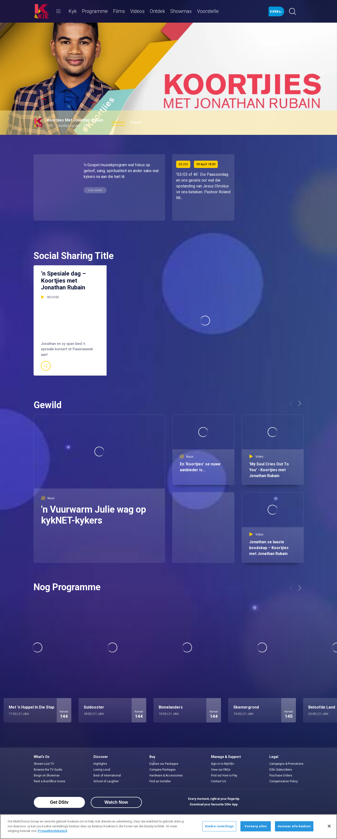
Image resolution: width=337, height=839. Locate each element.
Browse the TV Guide (48, 769)
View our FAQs (220, 769)
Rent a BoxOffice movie (49, 781)
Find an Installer (160, 781)
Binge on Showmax (47, 775)
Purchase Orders (280, 775)
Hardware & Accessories (166, 775)
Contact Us (218, 781)
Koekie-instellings (219, 826)
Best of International (107, 775)
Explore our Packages (163, 763)
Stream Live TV (44, 763)
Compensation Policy (283, 781)
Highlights (100, 763)
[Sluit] (329, 826)
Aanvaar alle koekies (294, 826)
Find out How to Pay (224, 775)
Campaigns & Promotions (286, 763)
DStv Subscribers (280, 769)
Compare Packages (162, 769)
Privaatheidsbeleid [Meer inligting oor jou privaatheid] (52, 831)
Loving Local (101, 769)
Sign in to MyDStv (222, 763)
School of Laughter (106, 781)
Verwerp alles (256, 826)
